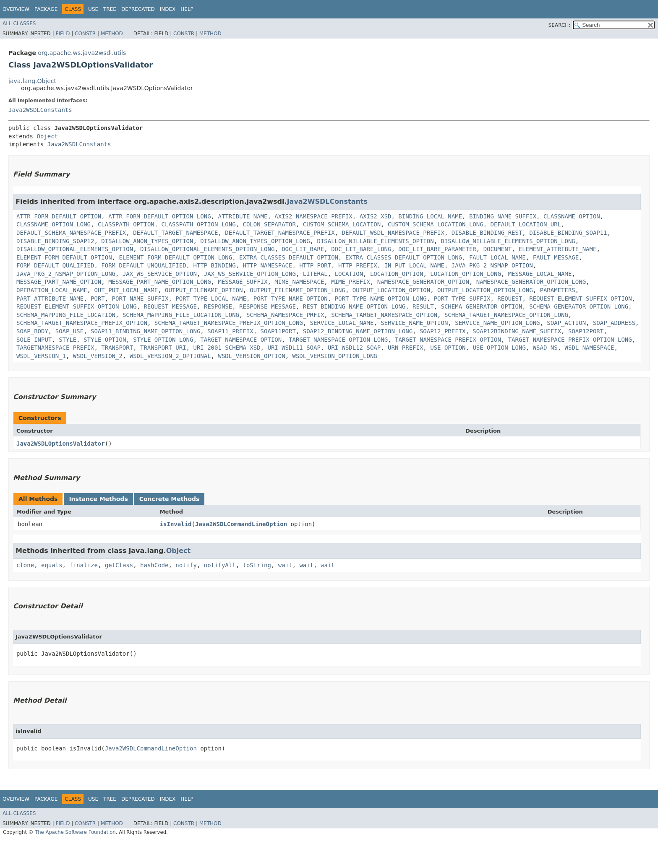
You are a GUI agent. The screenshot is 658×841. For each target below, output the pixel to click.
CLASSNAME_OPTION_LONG (53, 224)
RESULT (423, 306)
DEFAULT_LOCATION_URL (526, 224)
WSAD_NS (545, 347)
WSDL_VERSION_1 (41, 356)
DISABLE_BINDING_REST (487, 232)
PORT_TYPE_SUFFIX (462, 298)
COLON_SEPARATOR (269, 224)
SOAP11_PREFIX (230, 331)
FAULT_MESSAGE (556, 257)
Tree (109, 9)
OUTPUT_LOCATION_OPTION (391, 290)
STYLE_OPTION (105, 339)
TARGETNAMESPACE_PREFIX (55, 347)
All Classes (19, 23)
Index (168, 9)
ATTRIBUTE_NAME (242, 216)
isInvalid (176, 524)
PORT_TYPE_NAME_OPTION (290, 298)
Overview (16, 9)
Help (186, 9)
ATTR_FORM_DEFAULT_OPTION (58, 216)
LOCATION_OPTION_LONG (465, 273)
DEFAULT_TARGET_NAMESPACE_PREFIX (279, 232)
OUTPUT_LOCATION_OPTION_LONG (485, 290)
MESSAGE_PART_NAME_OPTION (58, 281)
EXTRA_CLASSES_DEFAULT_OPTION (288, 257)
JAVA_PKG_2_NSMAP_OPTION (492, 265)
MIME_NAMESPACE (299, 281)
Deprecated (138, 9)
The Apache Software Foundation (75, 832)
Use (93, 9)
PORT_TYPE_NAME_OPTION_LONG (381, 298)
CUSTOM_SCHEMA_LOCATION (342, 224)
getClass (119, 565)
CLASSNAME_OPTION (571, 216)
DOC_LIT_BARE (303, 249)
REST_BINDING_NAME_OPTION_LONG (354, 306)
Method (112, 33)
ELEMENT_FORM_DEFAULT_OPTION (64, 257)
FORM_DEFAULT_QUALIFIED (55, 265)
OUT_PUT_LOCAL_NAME (126, 290)
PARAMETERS (557, 290)
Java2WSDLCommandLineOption (241, 524)
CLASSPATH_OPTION (126, 224)
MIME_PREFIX (350, 281)
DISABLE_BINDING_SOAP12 (55, 241)
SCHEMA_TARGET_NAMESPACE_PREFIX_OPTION (81, 322)
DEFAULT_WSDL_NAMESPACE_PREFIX (393, 232)
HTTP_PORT (315, 265)
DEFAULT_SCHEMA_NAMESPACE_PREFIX (71, 232)
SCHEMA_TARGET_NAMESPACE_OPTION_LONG (506, 314)
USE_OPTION (447, 347)
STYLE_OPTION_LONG (163, 339)
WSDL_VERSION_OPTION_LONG (334, 356)
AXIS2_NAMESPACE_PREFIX (313, 216)
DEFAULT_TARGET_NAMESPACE (175, 232)
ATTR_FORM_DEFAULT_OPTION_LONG (159, 216)
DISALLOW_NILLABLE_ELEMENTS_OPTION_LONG (508, 241)
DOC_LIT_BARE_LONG (361, 249)
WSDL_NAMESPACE (589, 347)
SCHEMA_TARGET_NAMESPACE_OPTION (384, 314)
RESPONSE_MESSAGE (267, 306)
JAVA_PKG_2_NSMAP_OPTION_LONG (65, 273)
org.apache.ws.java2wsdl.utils (82, 52)
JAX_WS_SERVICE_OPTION (160, 273)
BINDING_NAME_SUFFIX (502, 216)
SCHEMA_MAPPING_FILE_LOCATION (65, 314)
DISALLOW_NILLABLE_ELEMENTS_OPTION (375, 241)
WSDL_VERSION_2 (98, 356)
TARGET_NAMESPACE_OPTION (241, 339)
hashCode (154, 565)
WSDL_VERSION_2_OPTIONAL (170, 356)
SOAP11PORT (278, 331)
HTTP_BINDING (214, 265)
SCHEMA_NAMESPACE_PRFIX (285, 314)
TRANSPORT (117, 347)
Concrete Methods (169, 499)
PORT (98, 298)
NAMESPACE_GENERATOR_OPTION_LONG (531, 281)
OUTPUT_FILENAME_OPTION (204, 290)
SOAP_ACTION (566, 322)
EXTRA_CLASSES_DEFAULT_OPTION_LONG (403, 257)
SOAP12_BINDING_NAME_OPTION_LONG (358, 331)
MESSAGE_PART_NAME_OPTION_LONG (159, 281)
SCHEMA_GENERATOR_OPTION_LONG (578, 306)
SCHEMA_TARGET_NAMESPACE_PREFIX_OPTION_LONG (228, 322)
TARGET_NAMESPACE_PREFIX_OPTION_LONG (570, 339)
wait (285, 565)
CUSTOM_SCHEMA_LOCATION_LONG (435, 224)
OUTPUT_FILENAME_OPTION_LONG (297, 290)
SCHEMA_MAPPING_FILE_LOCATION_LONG (181, 314)
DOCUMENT (497, 249)
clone (25, 565)
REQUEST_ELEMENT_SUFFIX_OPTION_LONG (76, 306)
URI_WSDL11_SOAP (293, 347)
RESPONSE (218, 306)
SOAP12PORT (585, 331)
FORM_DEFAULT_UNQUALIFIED (143, 265)
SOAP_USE (69, 331)
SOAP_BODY (32, 331)
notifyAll (220, 565)
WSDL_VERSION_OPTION (251, 356)
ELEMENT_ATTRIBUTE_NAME (557, 249)
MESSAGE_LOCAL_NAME (540, 273)
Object (47, 136)
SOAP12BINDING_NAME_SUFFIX (517, 331)
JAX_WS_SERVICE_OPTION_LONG (250, 273)
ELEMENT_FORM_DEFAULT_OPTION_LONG (175, 257)
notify (186, 565)
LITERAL (315, 273)
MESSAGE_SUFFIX (242, 281)
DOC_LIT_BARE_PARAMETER (437, 249)
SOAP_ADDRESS (614, 322)
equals (52, 565)
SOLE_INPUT (34, 339)
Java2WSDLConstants (40, 109)
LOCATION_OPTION (396, 273)
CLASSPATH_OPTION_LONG (199, 224)
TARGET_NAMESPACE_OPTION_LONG (338, 339)
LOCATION (349, 273)
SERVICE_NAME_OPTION (414, 322)
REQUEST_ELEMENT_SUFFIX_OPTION (580, 298)
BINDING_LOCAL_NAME (430, 216)
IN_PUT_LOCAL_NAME (414, 265)
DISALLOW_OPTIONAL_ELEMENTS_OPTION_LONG (207, 249)
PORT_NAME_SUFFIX (140, 298)
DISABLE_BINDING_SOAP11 (568, 232)
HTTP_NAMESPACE (267, 265)
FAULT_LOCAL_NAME (497, 257)
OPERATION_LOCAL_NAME (51, 290)
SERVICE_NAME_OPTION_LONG (497, 322)
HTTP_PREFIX (357, 265)
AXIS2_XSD (376, 216)
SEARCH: (559, 25)
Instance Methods (98, 499)
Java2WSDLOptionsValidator (60, 443)
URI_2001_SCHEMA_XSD (226, 347)
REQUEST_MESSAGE (170, 306)
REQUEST (509, 298)
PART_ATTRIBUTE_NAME (50, 298)
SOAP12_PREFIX (443, 331)
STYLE (67, 339)
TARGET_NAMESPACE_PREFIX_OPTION (448, 339)
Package (45, 9)
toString (257, 565)
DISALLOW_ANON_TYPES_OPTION (147, 241)
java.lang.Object (32, 81)
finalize (83, 565)
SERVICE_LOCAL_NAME (342, 322)
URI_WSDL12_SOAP (354, 347)
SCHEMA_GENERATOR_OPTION (481, 306)
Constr (85, 33)
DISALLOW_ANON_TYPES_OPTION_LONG (255, 241)
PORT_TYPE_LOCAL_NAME (210, 298)
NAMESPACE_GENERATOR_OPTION (423, 281)
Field (62, 33)
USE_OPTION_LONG (499, 347)
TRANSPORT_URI (163, 347)
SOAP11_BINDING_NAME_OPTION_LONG (145, 331)
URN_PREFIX (405, 347)
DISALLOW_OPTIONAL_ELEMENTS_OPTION (74, 249)
